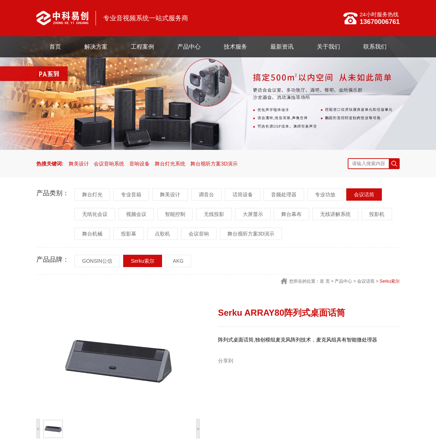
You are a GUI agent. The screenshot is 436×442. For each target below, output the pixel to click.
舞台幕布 (291, 214)
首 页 (325, 281)
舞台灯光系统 (170, 164)
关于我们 (328, 47)
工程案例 (142, 47)
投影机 (376, 214)
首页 (55, 47)
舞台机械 (92, 234)
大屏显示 (253, 214)
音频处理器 (283, 194)
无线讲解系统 (335, 214)
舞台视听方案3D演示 (214, 164)
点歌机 (162, 234)
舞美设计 (79, 164)
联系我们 (375, 47)
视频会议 (136, 214)
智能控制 (175, 214)
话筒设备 (243, 194)
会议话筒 (364, 194)
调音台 (206, 194)
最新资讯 (282, 47)
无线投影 (214, 214)
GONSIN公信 (97, 261)
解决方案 (96, 47)
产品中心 (189, 47)
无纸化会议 (95, 214)
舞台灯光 (92, 194)
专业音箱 (131, 194)
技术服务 (235, 47)
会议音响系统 (109, 164)
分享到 (225, 361)
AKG (178, 261)
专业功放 (325, 194)
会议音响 (199, 234)
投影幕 (128, 234)
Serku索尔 (142, 261)
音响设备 (139, 164)
